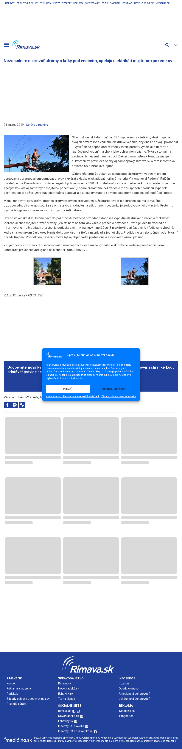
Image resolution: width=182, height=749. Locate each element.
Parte (56, 3)
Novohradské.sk (68, 688)
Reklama (78, 3)
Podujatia (46, 3)
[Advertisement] (91, 91)
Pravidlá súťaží (16, 704)
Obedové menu (129, 688)
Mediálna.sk (162, 3)
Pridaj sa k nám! (111, 3)
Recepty (66, 3)
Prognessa (126, 716)
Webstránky (92, 3)
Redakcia (12, 693)
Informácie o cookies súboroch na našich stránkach (72, 396)
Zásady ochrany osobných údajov (118, 396)
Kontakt (127, 3)
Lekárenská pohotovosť (134, 698)
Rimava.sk (64, 683)
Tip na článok (66, 698)
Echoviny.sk (65, 693)
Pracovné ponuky (27, 3)
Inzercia (124, 683)
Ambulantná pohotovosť (134, 693)
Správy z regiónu (37, 124)
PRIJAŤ (68, 388)
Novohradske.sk (144, 3)
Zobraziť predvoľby (114, 388)
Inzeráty (10, 3)
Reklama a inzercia (19, 688)
